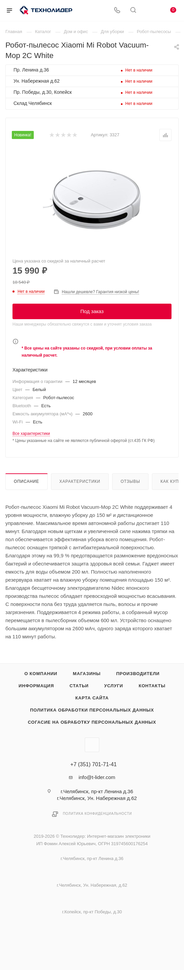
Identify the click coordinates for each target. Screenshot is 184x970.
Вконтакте (92, 745)
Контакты (152, 685)
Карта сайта (92, 697)
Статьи (79, 685)
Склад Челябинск (33, 103)
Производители (138, 673)
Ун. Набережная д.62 (37, 81)
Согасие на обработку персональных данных (92, 722)
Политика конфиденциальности (97, 813)
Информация (36, 685)
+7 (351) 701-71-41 (93, 764)
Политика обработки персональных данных (92, 710)
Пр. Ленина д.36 (31, 70)
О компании (40, 673)
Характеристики (79, 481)
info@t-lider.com (97, 777)
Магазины (87, 673)
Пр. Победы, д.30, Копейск (43, 92)
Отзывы (130, 481)
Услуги (113, 685)
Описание (26, 481)
